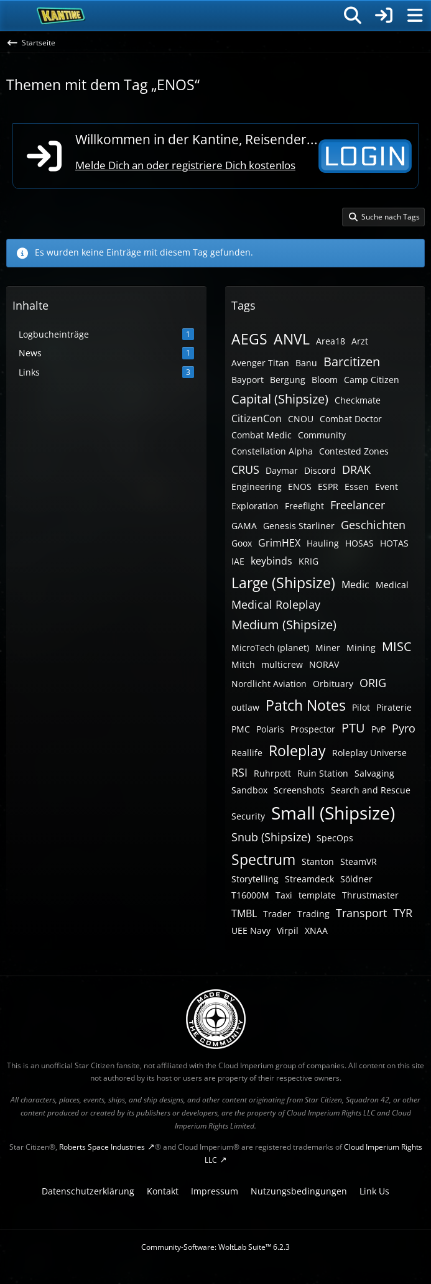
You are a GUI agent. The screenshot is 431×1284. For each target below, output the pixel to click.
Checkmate (358, 400)
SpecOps (335, 838)
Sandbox (249, 790)
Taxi (284, 895)
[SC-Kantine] (61, 15)
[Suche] (352, 15)
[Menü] (414, 15)
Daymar (282, 470)
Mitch (243, 664)
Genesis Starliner (299, 526)
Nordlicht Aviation (269, 684)
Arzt (359, 341)
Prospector (312, 729)
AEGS (249, 339)
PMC (240, 729)
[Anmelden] (383, 15)
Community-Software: (215, 1247)
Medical (392, 585)
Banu (306, 363)
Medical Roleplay (275, 604)
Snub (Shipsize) (270, 836)
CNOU (300, 419)
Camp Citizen (371, 380)
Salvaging (374, 773)
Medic (355, 584)
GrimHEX (279, 543)
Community (322, 435)
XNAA (316, 930)
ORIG (372, 682)
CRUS (245, 469)
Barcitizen (351, 361)
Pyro (403, 728)
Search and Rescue (370, 790)
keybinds (271, 561)
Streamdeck (309, 879)
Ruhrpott (272, 773)
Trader (277, 914)
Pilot (361, 707)
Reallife (246, 753)
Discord (320, 470)
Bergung (287, 380)
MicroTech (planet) (270, 648)
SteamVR (358, 861)
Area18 (330, 341)
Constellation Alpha (272, 451)
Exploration (255, 506)
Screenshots (299, 790)
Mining (361, 648)
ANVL (292, 339)
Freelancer (357, 504)
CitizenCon (256, 418)
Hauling (323, 543)
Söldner (356, 879)
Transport (361, 912)
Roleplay (297, 750)
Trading (313, 914)
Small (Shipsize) (333, 812)
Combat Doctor (351, 419)
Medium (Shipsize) (283, 624)
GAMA (244, 526)
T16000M (250, 895)
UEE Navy (251, 930)
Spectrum (263, 859)
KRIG (308, 561)
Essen (357, 486)
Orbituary (333, 684)
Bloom (325, 380)
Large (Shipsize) (283, 583)
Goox (241, 543)
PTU (353, 727)
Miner (327, 648)
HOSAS (359, 543)
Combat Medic (261, 435)
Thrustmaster (370, 895)
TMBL (244, 913)
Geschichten (373, 524)
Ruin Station (322, 773)
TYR (402, 912)
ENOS (300, 486)
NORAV (324, 664)
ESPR (328, 486)
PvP (378, 729)
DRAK (356, 469)
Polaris (270, 729)
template (317, 895)
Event (386, 486)
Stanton (318, 861)
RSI (239, 772)
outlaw (245, 707)
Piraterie (394, 707)
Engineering (256, 486)
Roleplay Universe (369, 753)
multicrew (282, 664)
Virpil (288, 930)
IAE (237, 561)
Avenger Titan (260, 363)
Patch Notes (306, 705)
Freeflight (304, 506)
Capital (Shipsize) (279, 398)
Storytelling (255, 879)
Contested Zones (354, 451)
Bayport (247, 380)
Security (248, 816)
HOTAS (394, 543)
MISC (397, 646)
